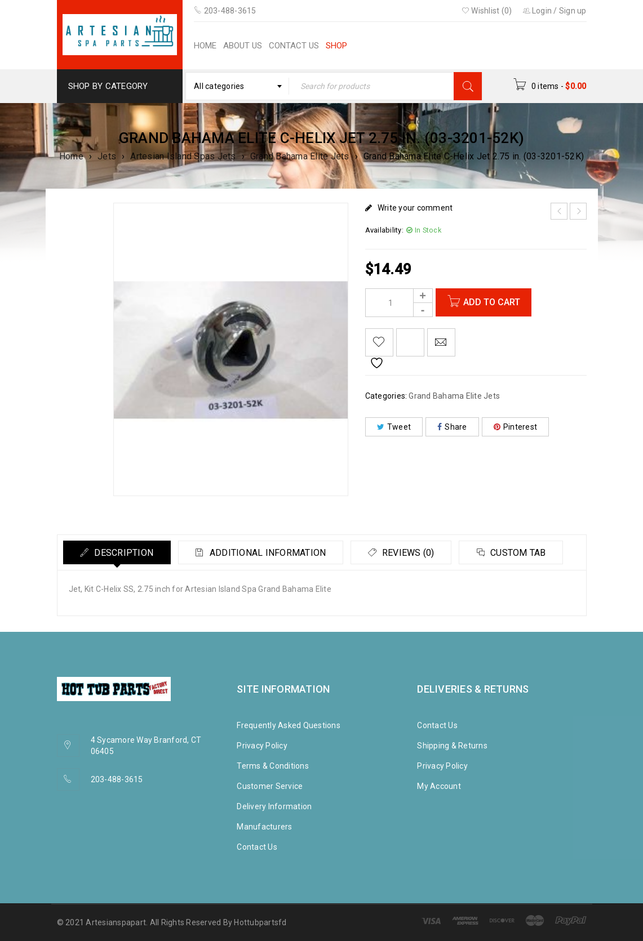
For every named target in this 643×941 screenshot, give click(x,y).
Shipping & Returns (452, 745)
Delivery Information (274, 806)
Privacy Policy (262, 745)
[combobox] (237, 86)
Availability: (384, 230)
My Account (439, 786)
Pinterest (516, 426)
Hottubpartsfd (260, 922)
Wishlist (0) (487, 10)
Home (71, 156)
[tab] (117, 552)
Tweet (394, 426)
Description (123, 552)
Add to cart (491, 302)
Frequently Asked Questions (288, 725)
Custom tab (519, 552)
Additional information (267, 552)
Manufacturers (264, 826)
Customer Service (270, 786)
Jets (106, 156)
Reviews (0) (409, 552)
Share (452, 426)
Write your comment (415, 207)
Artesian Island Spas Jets (183, 156)
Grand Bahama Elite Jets (299, 156)
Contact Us (257, 846)
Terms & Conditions (273, 765)
